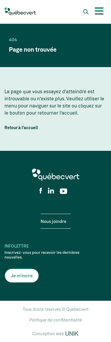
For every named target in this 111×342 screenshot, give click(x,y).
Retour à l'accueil (21, 127)
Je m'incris (22, 275)
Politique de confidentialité (55, 320)
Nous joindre (53, 221)
